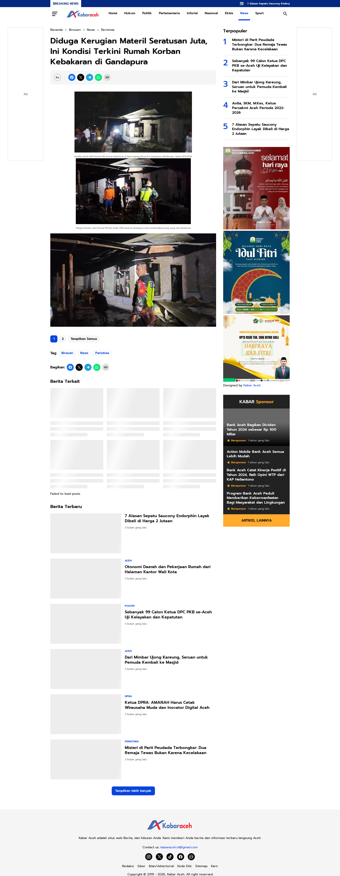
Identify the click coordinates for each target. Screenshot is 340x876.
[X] (80, 77)
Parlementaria (169, 13)
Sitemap (201, 866)
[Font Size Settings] (57, 77)
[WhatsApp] (98, 77)
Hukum (129, 13)
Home (113, 13)
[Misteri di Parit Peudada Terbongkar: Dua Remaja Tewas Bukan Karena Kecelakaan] (85, 759)
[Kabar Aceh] (170, 831)
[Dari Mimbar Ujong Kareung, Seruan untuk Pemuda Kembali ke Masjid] (85, 669)
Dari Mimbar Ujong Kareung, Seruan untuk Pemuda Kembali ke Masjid (166, 660)
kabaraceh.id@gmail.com (178, 847)
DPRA (128, 696)
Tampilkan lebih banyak (133, 790)
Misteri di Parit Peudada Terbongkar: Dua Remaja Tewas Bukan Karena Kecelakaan (165, 750)
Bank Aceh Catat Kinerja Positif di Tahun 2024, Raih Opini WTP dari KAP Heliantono (256, 475)
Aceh (128, 561)
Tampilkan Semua (84, 338)
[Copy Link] (107, 77)
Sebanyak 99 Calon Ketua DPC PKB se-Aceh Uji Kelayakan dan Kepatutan (168, 615)
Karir (214, 866)
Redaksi (128, 866)
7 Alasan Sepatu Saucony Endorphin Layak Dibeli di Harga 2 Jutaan (167, 518)
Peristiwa (102, 353)
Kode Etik (184, 866)
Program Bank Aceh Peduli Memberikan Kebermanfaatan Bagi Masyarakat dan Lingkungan (256, 498)
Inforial (192, 13)
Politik (147, 13)
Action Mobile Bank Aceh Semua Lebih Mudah (255, 454)
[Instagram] (148, 856)
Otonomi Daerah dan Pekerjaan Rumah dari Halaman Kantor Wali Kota (168, 569)
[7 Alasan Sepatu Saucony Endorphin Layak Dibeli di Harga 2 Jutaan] (85, 533)
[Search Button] (285, 13)
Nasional (211, 13)
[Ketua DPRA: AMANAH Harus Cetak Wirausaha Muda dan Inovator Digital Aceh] (85, 714)
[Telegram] (89, 77)
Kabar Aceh (252, 385)
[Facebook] (71, 77)
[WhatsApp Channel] (191, 856)
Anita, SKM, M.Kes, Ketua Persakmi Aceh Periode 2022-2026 (258, 108)
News (244, 13)
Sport (259, 13)
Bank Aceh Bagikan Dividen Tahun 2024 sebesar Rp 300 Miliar (251, 429)
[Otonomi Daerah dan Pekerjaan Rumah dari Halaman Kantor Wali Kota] (85, 578)
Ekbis (229, 13)
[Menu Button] (54, 13)
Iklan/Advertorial (161, 866)
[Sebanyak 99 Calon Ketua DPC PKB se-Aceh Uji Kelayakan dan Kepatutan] (85, 624)
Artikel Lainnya (256, 520)
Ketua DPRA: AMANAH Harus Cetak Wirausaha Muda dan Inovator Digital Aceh (167, 705)
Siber (141, 866)
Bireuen (67, 353)
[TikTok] (170, 856)
